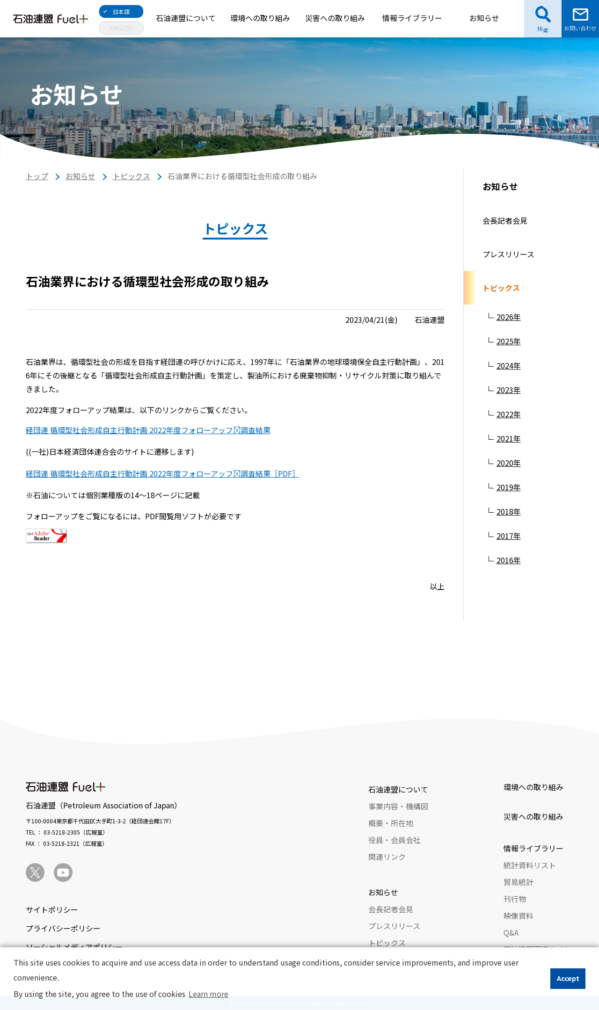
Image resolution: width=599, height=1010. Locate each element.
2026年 (509, 316)
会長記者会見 (504, 220)
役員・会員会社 (394, 839)
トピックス (131, 176)
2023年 (509, 389)
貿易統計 (518, 881)
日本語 (121, 11)
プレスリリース (508, 254)
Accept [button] (568, 978)
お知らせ (484, 17)
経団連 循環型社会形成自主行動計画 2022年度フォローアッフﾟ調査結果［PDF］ (163, 473)
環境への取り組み (260, 17)
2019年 (509, 487)
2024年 (509, 365)
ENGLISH (121, 28)
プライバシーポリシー (63, 928)
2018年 (509, 511)
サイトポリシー (52, 909)
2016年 (509, 560)
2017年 (509, 535)
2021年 (509, 438)
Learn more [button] (208, 993)
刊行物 (515, 898)
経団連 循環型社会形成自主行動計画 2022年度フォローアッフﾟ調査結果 (148, 430)
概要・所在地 (390, 822)
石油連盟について (186, 17)
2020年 (509, 462)
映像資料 (518, 915)
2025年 (509, 341)
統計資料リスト (530, 865)
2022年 (509, 414)
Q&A (511, 932)
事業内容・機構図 (398, 806)
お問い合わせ (580, 28)
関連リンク (387, 856)
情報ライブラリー (412, 17)
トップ (37, 176)
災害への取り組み (335, 17)
